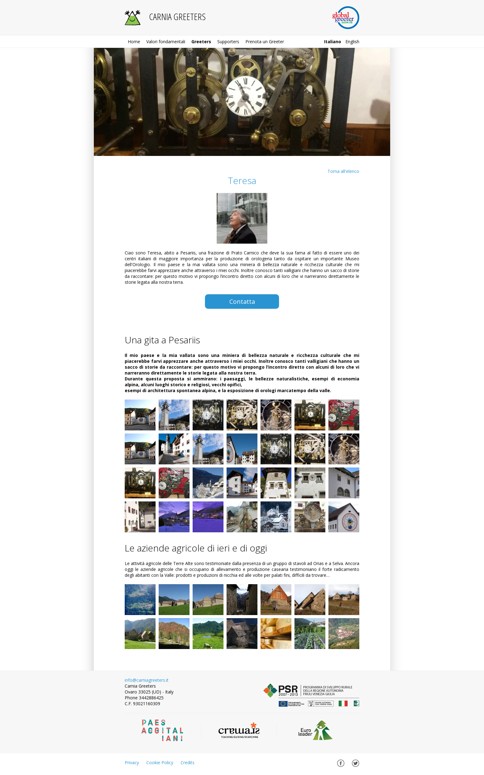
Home (134, 41)
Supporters (228, 41)
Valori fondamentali (165, 41)
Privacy (132, 762)
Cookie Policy (159, 762)
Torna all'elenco (343, 171)
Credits (187, 762)
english (352, 41)
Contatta (242, 301)
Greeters (201, 41)
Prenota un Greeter (264, 41)
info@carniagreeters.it (147, 680)
